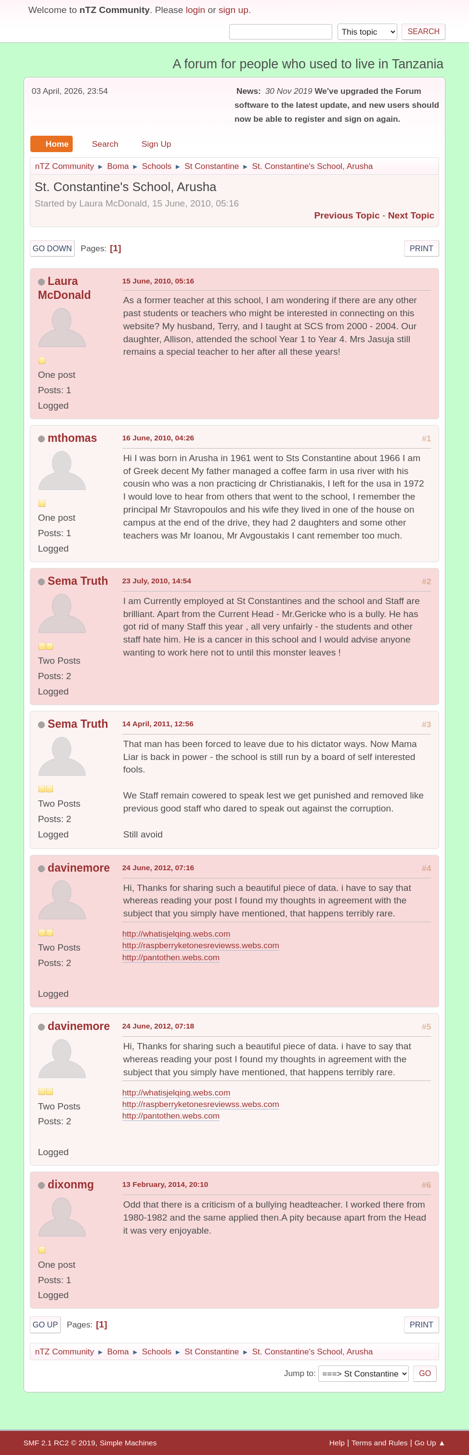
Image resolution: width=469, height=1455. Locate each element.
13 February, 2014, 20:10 (165, 1184)
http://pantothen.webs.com (171, 957)
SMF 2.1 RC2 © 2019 (59, 1443)
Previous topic (346, 215)
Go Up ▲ (430, 1443)
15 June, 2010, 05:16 (158, 281)
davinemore (79, 868)
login (196, 10)
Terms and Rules (380, 1443)
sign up (233, 10)
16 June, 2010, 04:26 (158, 438)
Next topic (411, 215)
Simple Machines (128, 1443)
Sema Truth (78, 581)
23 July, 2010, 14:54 (156, 581)
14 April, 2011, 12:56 (158, 724)
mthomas (72, 438)
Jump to (298, 1373)
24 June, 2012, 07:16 (158, 867)
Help (337, 1443)
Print (421, 248)
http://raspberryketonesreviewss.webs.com (200, 945)
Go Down (52, 248)
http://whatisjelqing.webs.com (176, 934)
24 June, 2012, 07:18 (158, 1026)
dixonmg (71, 1184)
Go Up (45, 1324)
